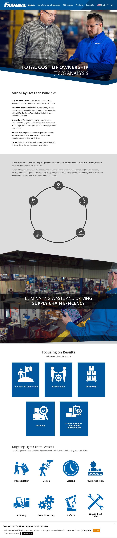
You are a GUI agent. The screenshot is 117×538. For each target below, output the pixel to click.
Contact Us (90, 5)
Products (79, 5)
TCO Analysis (68, 5)
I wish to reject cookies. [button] (12, 534)
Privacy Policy (86, 530)
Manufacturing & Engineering (49, 5)
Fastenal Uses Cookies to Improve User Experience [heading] (25, 526)
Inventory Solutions (11, 5)
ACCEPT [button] (96, 530)
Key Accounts (29, 5)
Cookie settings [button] (27, 534)
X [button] (114, 524)
